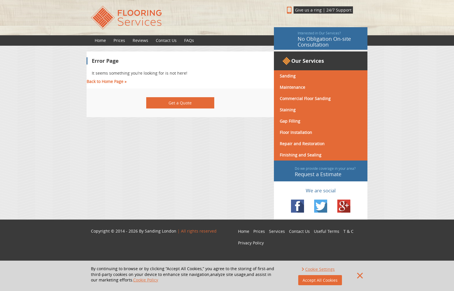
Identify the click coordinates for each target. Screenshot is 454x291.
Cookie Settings (320, 269)
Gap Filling (290, 121)
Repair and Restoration (302, 143)
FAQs (189, 40)
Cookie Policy (145, 280)
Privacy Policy (251, 243)
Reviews (140, 40)
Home (100, 40)
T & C (348, 231)
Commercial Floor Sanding (305, 98)
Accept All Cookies (320, 280)
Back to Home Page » (107, 81)
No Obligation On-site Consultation (319, 39)
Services (277, 231)
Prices (119, 40)
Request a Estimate (320, 172)
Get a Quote (180, 103)
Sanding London (160, 231)
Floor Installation (296, 132)
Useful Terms (326, 231)
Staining (288, 110)
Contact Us (166, 40)
